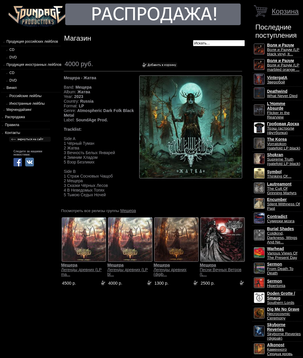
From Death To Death (280, 268)
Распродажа (15, 117)
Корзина (285, 11)
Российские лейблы (25, 96)
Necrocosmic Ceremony (283, 313)
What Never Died (282, 93)
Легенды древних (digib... (170, 270)
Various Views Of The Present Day (282, 253)
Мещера (128, 210)
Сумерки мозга (281, 218)
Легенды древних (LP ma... (81, 270)
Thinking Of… (279, 174)
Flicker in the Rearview (278, 110)
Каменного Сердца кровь (279, 349)
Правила (12, 125)
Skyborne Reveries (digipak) (284, 331)
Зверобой (277, 79)
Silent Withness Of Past (283, 204)
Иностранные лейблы (27, 103)
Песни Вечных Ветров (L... (220, 270)
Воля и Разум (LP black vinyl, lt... (283, 49)
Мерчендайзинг (19, 110)
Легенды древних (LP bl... (127, 270)
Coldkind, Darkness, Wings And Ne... (282, 235)
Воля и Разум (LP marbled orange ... (283, 65)
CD (11, 50)
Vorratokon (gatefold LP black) (283, 143)
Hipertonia (276, 283)
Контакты (12, 133)
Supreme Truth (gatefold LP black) (283, 159)
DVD (13, 57)
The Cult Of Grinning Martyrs (282, 188)
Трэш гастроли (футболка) (283, 128)
